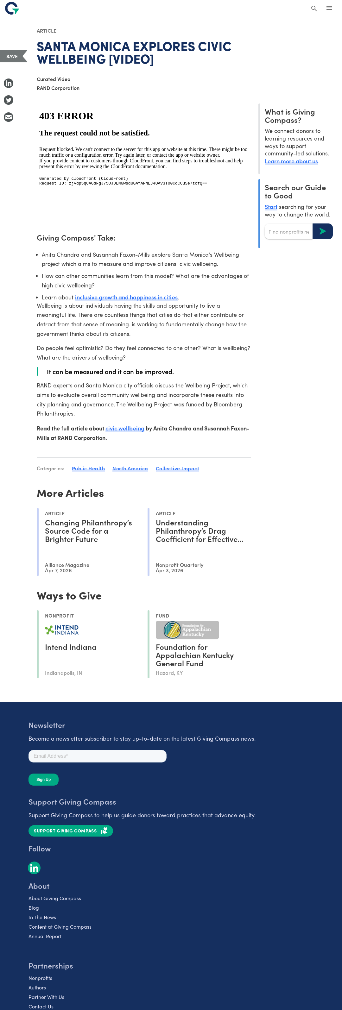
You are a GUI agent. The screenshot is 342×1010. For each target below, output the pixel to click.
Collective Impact (178, 468)
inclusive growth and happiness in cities (126, 297)
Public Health (88, 468)
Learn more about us (291, 161)
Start (271, 206)
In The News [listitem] (42, 917)
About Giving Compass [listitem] (54, 898)
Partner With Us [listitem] (46, 997)
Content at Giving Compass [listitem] (60, 926)
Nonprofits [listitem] (40, 978)
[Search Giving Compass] (314, 8)
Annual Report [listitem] (44, 936)
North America (130, 468)
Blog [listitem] (33, 907)
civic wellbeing (124, 428)
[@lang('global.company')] (12, 8)
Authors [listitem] (37, 987)
